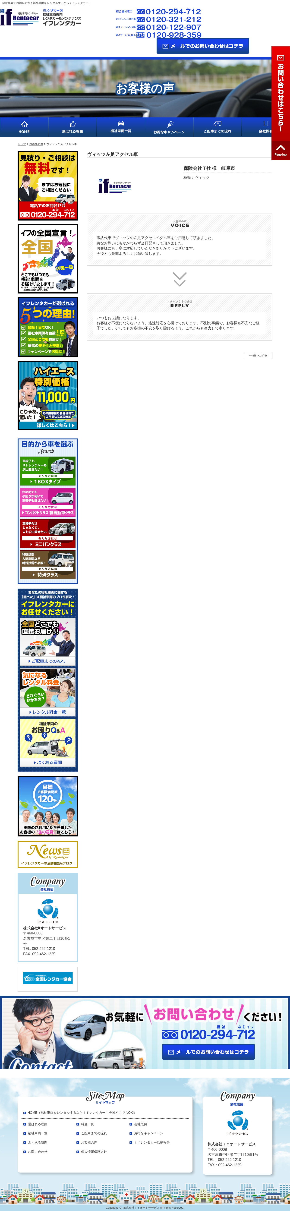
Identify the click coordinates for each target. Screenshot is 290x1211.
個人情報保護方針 (94, 1152)
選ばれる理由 (37, 1124)
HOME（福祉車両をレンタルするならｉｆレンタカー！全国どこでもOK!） (82, 1112)
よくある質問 (37, 1142)
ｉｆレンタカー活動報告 (152, 1142)
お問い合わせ (37, 1152)
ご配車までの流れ (94, 1133)
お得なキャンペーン (148, 1133)
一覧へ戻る (258, 355)
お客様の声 (89, 1142)
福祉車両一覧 (37, 1133)
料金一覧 (87, 1124)
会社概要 (140, 1124)
